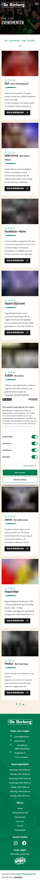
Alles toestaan (20, 472)
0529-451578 (20, 741)
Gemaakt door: (12, 877)
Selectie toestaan (20, 480)
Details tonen (28, 466)
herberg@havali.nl (22, 737)
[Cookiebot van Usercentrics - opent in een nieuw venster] (28, 399)
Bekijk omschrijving (17, 112)
